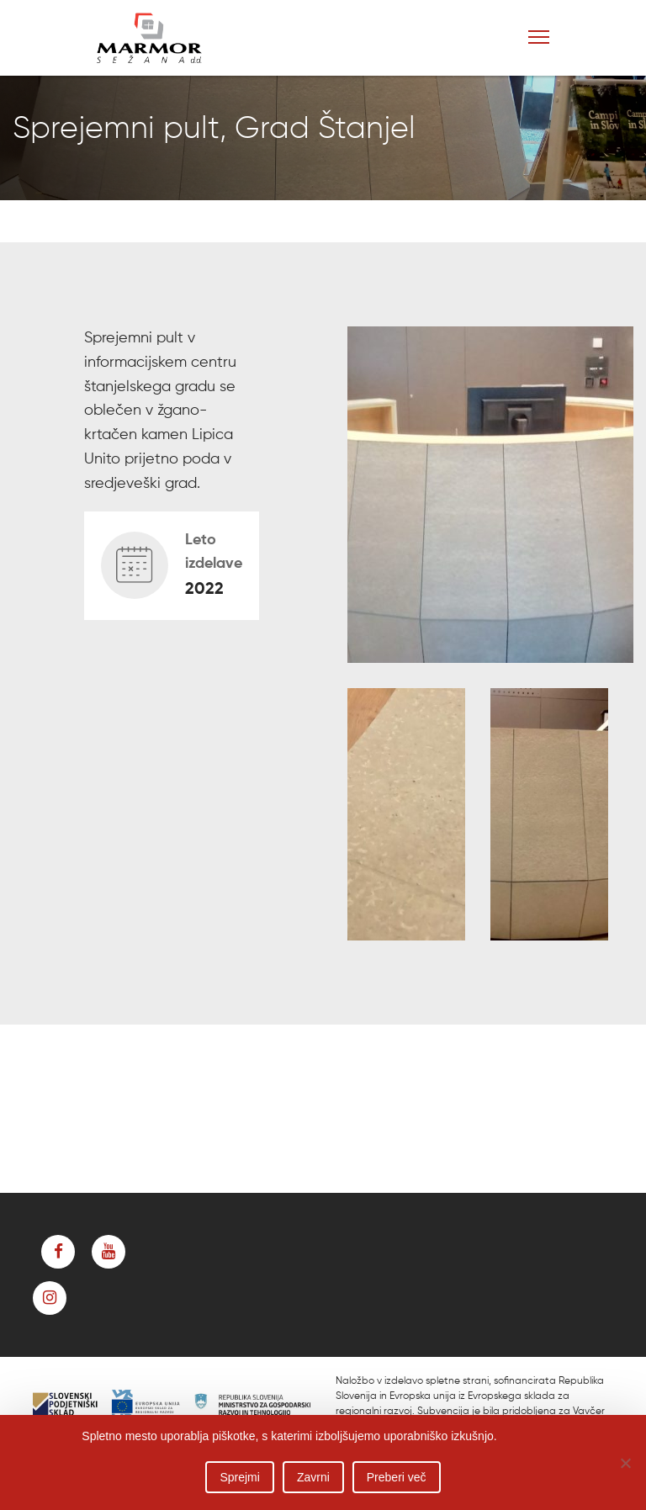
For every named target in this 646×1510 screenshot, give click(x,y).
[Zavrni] (625, 1462)
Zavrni (313, 1477)
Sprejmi (239, 1477)
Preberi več (396, 1477)
